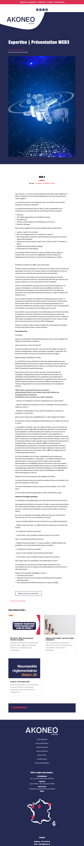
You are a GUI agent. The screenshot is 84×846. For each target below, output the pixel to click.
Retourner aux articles (28, 593)
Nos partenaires (42, 763)
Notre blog (42, 759)
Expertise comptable (16, 50)
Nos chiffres (42, 751)
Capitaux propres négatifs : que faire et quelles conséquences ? (60, 639)
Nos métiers (42, 739)
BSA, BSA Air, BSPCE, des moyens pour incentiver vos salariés (21, 639)
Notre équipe (42, 747)
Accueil (31, 183)
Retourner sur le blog (18, 601)
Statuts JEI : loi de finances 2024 (20, 682)
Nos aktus (42, 755)
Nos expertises (42, 743)
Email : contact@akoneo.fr (42, 844)
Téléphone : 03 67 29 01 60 (42, 842)
